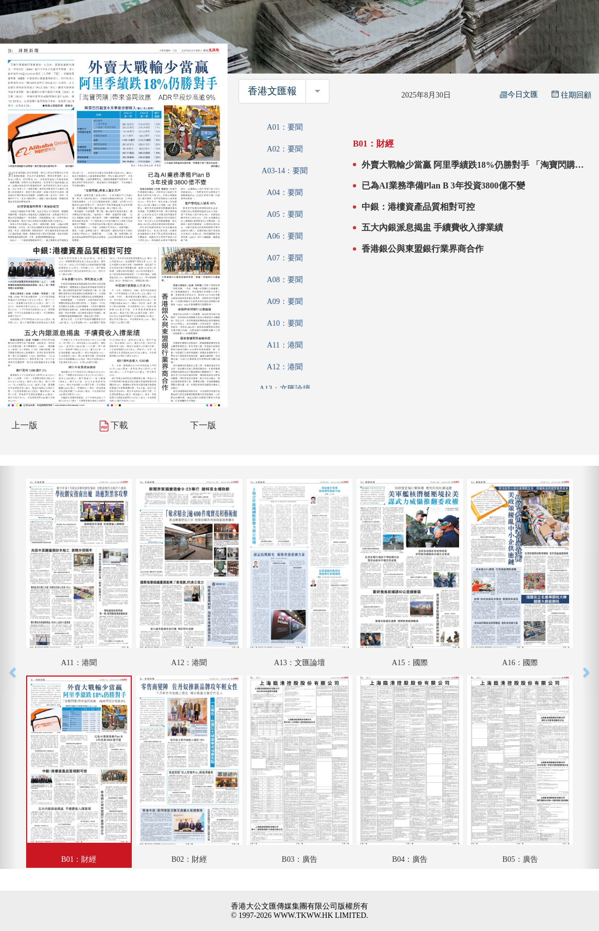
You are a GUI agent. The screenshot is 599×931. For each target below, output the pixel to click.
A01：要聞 (285, 127)
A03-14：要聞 (285, 171)
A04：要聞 (285, 192)
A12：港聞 (285, 367)
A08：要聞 (285, 280)
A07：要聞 (285, 258)
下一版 (203, 425)
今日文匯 (519, 94)
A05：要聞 (285, 214)
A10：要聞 (285, 323)
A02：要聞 (285, 149)
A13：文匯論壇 (284, 389)
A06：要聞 (285, 236)
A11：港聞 (285, 345)
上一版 (24, 425)
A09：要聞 (285, 301)
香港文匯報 (272, 91)
